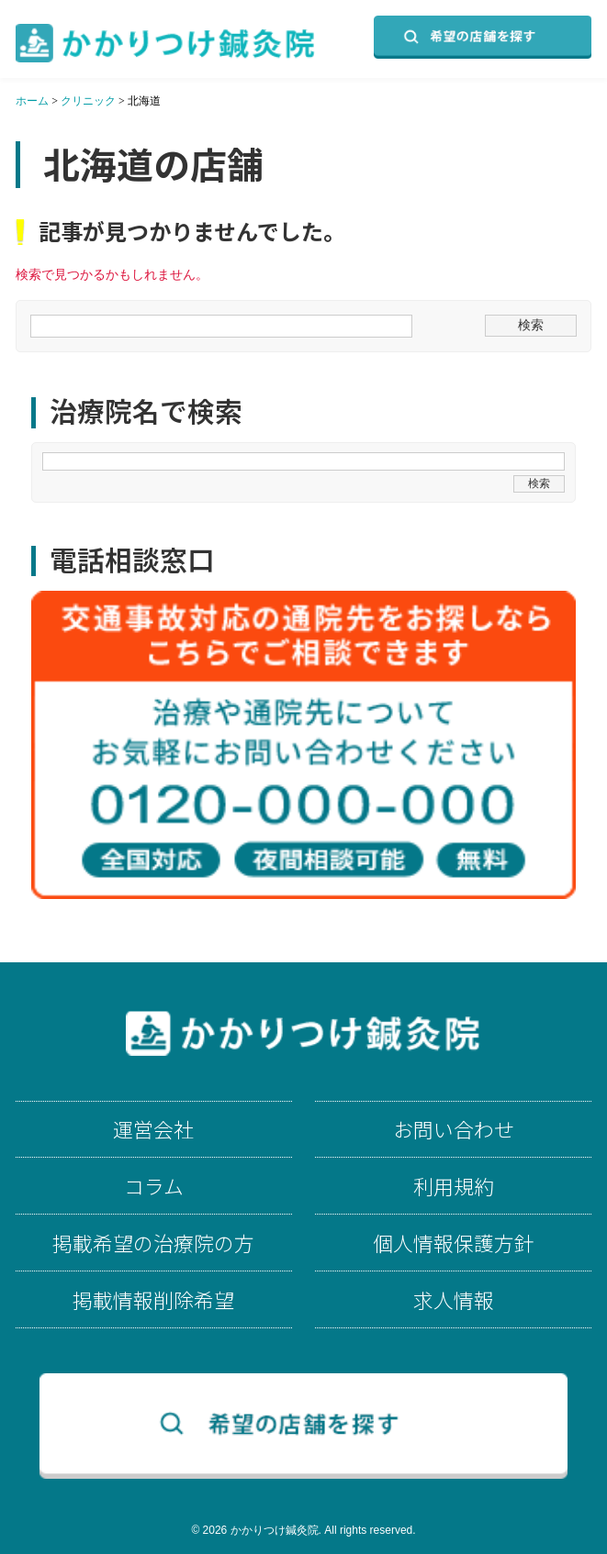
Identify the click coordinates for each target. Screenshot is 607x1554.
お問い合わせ (453, 1129)
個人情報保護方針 (453, 1243)
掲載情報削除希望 (153, 1300)
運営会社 (153, 1129)
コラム (154, 1186)
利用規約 (453, 1186)
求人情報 (453, 1300)
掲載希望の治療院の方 (153, 1243)
